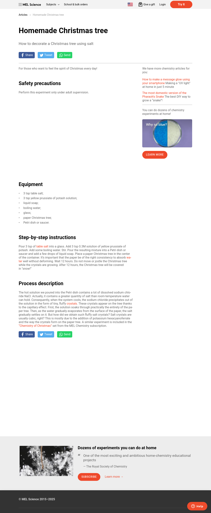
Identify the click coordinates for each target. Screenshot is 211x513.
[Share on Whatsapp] (64, 55)
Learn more (155, 154)
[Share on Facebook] (27, 55)
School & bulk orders (76, 4)
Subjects (52, 4)
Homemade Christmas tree (48, 14)
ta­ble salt (42, 246)
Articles (23, 14)
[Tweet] (46, 55)
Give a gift (149, 4)
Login (162, 4)
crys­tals (72, 303)
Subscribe (89, 476)
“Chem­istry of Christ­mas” (35, 326)
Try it (181, 4)
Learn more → (114, 476)
